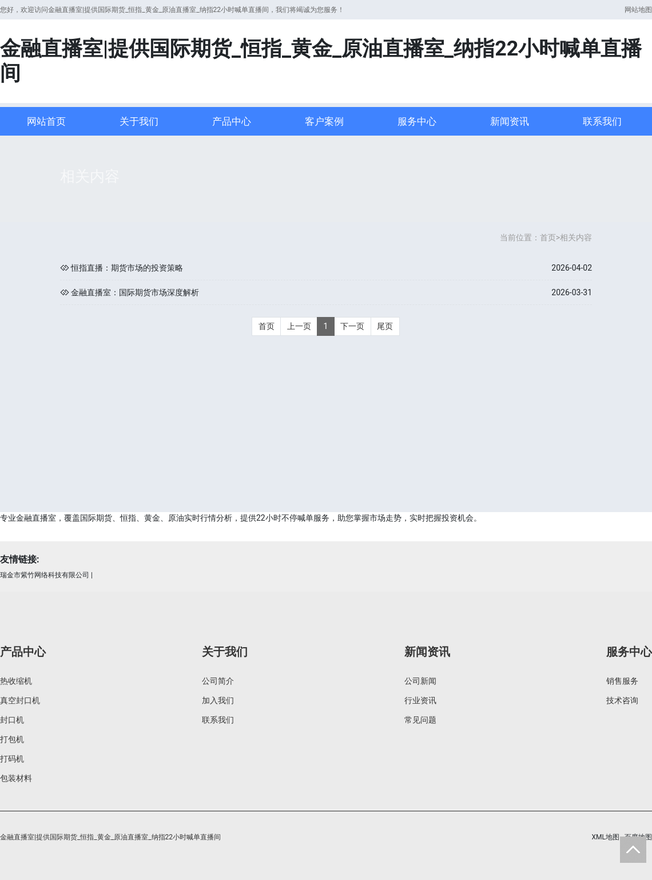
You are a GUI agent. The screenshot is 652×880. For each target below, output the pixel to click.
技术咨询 (622, 700)
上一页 (299, 326)
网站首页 (46, 121)
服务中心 (416, 121)
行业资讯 (420, 700)
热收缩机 (16, 680)
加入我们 (218, 700)
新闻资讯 (509, 121)
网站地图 (638, 10)
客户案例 (324, 121)
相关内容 (576, 237)
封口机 (12, 719)
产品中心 (231, 121)
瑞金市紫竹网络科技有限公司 (44, 575)
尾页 (385, 326)
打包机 (12, 739)
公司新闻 (420, 680)
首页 (548, 237)
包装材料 (16, 778)
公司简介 (218, 680)
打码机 (12, 758)
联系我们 (602, 121)
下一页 (352, 326)
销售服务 (622, 680)
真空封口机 (20, 700)
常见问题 (420, 719)
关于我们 (139, 121)
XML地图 (605, 837)
